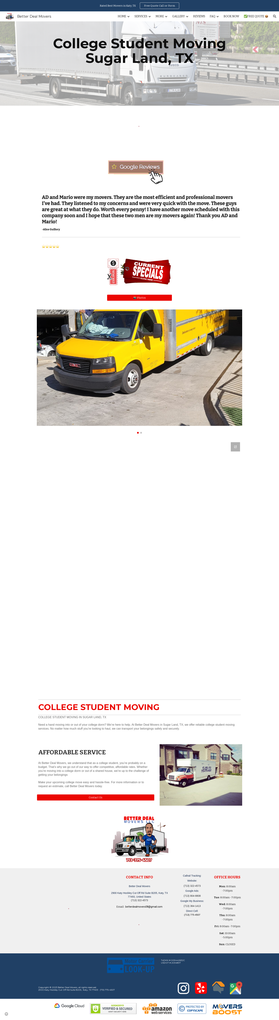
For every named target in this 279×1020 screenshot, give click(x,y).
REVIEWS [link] (199, 16)
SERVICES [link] (141, 16)
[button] (274, 16)
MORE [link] (160, 16)
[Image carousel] (139, 371)
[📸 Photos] (139, 297)
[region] (139, 5)
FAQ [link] (212, 16)
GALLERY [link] (178, 16)
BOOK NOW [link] (231, 16)
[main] (139, 50)
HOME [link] (122, 16)
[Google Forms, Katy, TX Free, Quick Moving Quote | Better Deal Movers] (139, 565)
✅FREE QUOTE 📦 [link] (256, 16)
